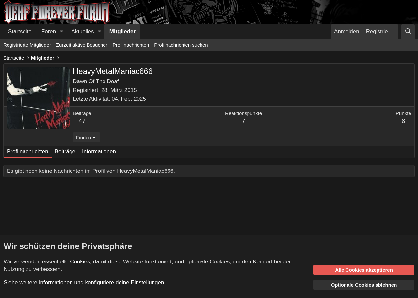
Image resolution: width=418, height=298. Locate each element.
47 (82, 120)
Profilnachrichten (131, 45)
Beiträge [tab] (65, 151)
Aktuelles (83, 31)
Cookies (80, 262)
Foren (48, 31)
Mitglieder (122, 31)
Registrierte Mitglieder (27, 45)
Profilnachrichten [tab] (27, 151)
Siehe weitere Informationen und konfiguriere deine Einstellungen (84, 282)
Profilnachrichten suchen (181, 45)
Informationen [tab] (99, 151)
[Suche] (408, 31)
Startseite (20, 31)
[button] (61, 31)
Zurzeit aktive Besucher (81, 45)
